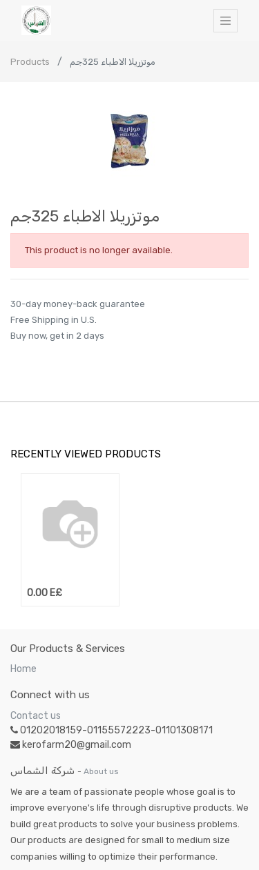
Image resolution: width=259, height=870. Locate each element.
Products (30, 62)
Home (23, 669)
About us (101, 771)
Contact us (35, 716)
